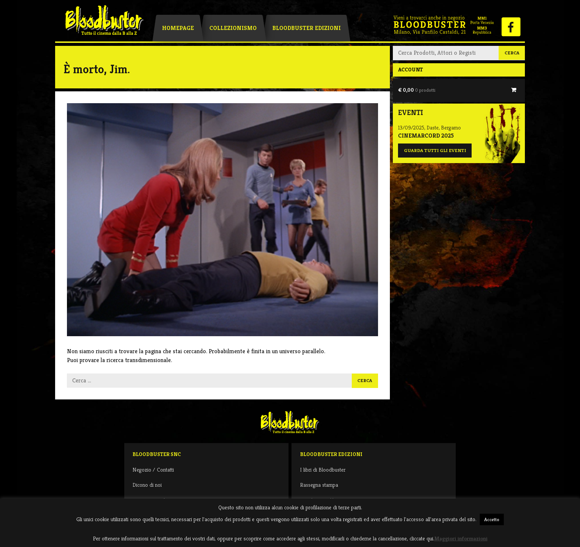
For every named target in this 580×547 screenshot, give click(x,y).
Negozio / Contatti (153, 469)
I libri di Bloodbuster (322, 469)
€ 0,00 (416, 90)
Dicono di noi (147, 484)
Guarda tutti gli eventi (435, 150)
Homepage (178, 28)
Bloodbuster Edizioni (306, 28)
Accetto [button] (491, 519)
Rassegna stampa (319, 484)
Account (410, 69)
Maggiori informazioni (461, 538)
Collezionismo (233, 28)
